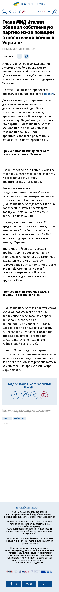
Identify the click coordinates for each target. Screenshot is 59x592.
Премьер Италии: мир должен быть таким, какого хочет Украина (26, 152)
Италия (7, 418)
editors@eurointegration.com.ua (38, 517)
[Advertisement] (29, 453)
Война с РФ (19, 418)
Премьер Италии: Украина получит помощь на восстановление (25, 293)
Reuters (49, 94)
